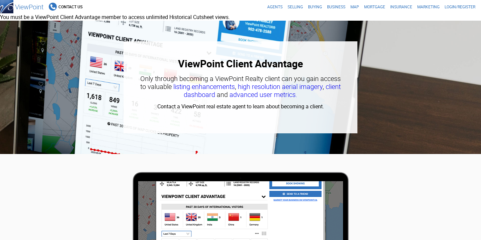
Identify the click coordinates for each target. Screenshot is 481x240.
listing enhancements (204, 86)
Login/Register (460, 6)
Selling (295, 6)
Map (354, 6)
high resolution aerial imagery (280, 86)
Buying (315, 6)
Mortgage (374, 6)
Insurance (401, 6)
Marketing (428, 6)
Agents (275, 6)
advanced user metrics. (263, 94)
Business (336, 6)
